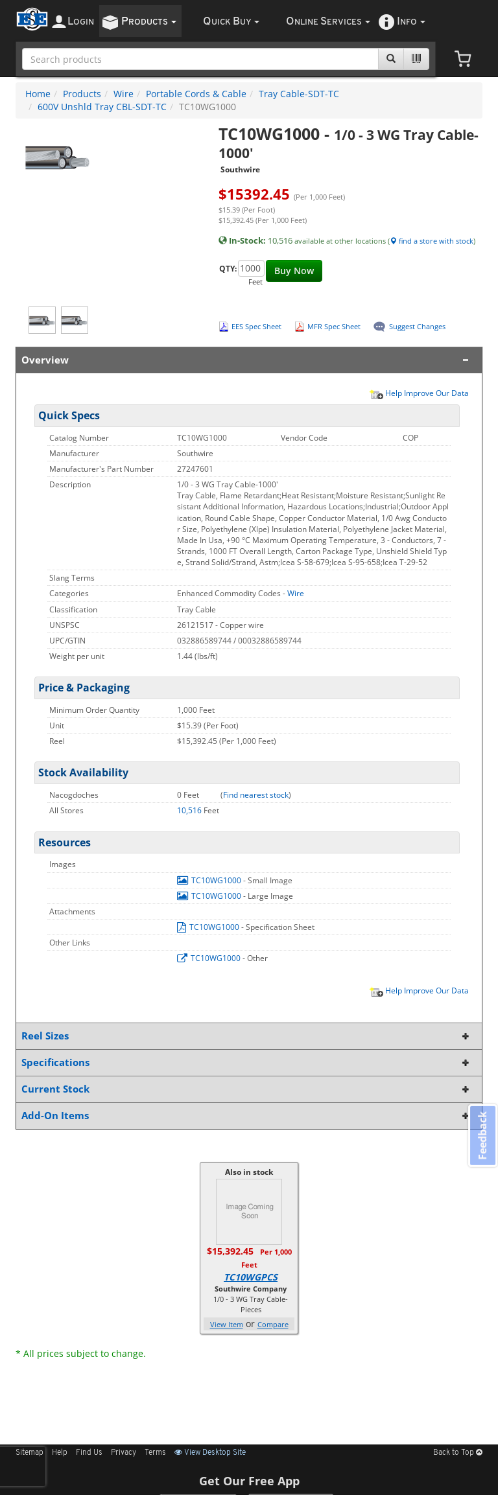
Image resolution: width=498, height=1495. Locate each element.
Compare (273, 1324)
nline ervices (328, 21)
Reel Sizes (246, 1036)
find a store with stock (431, 241)
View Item (226, 1324)
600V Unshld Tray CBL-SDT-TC (102, 106)
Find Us (89, 1453)
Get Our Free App (249, 1481)
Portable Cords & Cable (196, 93)
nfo (411, 21)
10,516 (190, 810)
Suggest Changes (417, 326)
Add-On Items (246, 1115)
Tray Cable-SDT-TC (299, 93)
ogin (80, 21)
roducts (148, 21)
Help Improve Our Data (419, 393)
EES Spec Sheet (256, 326)
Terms (155, 1453)
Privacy (123, 1453)
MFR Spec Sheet (334, 326)
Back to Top (457, 1453)
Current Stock (246, 1089)
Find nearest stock (256, 794)
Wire (123, 93)
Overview (246, 360)
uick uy (231, 21)
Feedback (482, 1135)
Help (59, 1453)
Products (82, 93)
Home (38, 93)
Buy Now (294, 270)
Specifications (246, 1062)
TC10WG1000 (210, 880)
